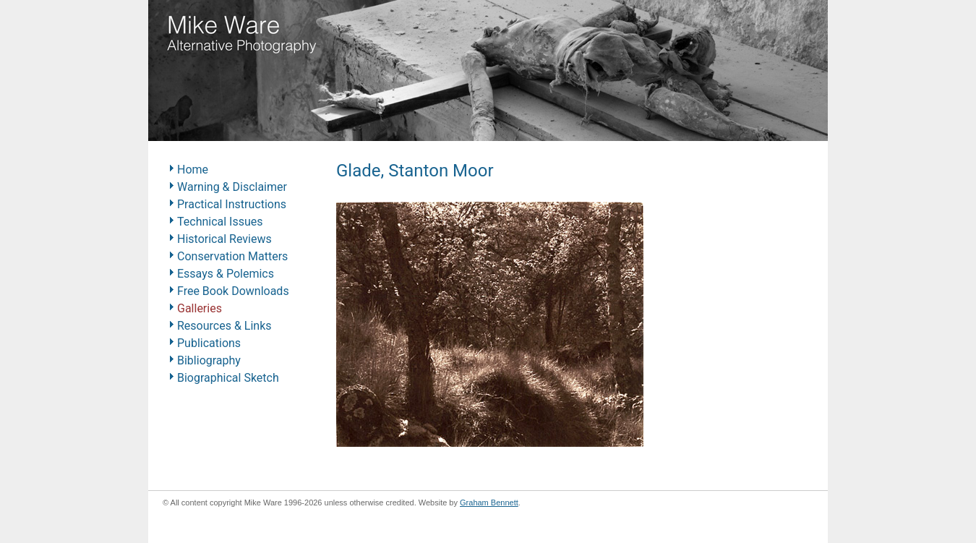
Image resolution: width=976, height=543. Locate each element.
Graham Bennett (489, 502)
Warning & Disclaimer (232, 187)
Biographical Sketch (228, 378)
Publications (209, 343)
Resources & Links (224, 326)
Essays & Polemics (225, 274)
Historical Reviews (224, 239)
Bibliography (209, 360)
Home (192, 169)
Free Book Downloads (233, 291)
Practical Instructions (231, 204)
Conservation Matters (232, 256)
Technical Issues (220, 221)
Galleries (199, 308)
